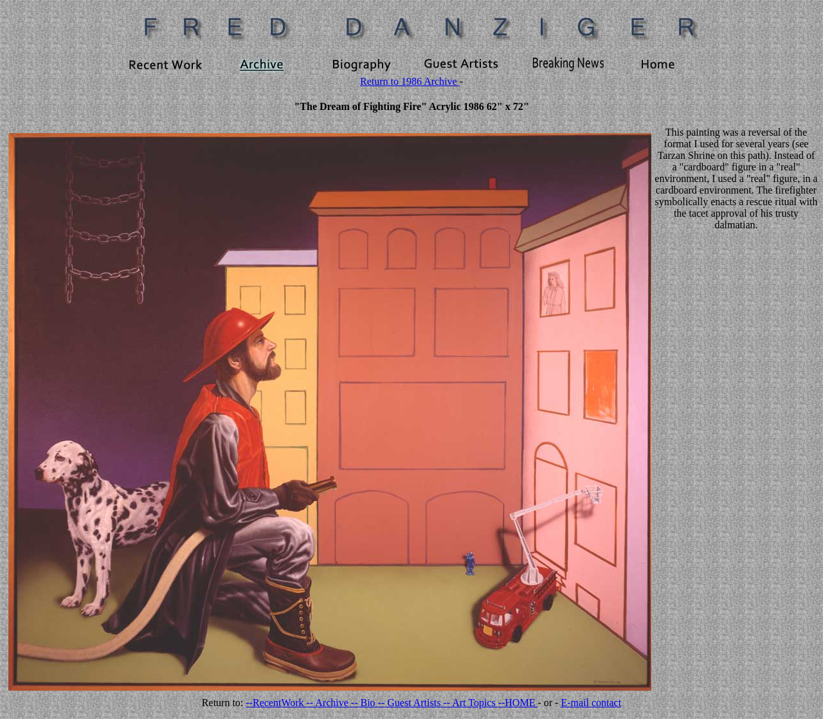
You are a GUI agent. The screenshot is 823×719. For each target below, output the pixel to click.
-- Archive (329, 702)
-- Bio (364, 702)
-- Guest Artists (411, 702)
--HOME (518, 702)
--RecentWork (276, 702)
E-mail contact (591, 702)
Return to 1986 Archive (410, 81)
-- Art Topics (470, 702)
